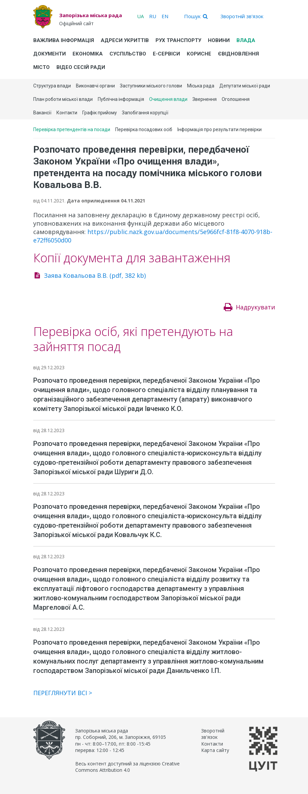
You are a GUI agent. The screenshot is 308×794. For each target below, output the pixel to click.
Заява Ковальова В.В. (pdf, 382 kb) (95, 275)
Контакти (66, 112)
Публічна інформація (121, 99)
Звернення (204, 99)
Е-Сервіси (166, 54)
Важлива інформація (63, 40)
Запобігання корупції (145, 112)
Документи (49, 54)
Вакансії (42, 112)
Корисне (199, 54)
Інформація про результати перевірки (219, 129)
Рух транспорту (178, 40)
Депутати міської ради (244, 85)
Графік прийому (99, 112)
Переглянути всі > (62, 693)
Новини (219, 40)
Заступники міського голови (151, 85)
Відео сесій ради (80, 67)
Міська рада (200, 85)
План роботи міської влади (63, 99)
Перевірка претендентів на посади (71, 129)
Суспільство (127, 54)
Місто (41, 67)
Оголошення (236, 99)
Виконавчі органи (95, 85)
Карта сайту (215, 750)
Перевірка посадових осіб (143, 129)
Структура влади (52, 85)
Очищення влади (168, 99)
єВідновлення (238, 54)
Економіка (88, 54)
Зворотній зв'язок (241, 16)
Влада (245, 40)
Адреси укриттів (125, 40)
